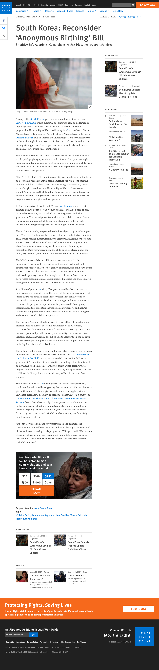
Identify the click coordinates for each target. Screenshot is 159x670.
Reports (49, 11)
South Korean (37, 119)
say (41, 383)
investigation (65, 206)
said (40, 289)
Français (44, 5)
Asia (36, 508)
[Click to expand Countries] (22, 11)
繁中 (30, 5)
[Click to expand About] (105, 11)
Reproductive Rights (26, 518)
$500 (24, 482)
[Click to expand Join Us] (92, 11)
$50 (24, 476)
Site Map (55, 642)
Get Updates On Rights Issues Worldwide (32, 629)
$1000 (36, 482)
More (95, 5)
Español (87, 5)
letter (70, 130)
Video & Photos (65, 11)
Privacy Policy (32, 642)
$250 (48, 476)
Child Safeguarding (67, 642)
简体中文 (122, 16)
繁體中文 (131, 16)
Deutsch (53, 5)
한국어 (139, 16)
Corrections (20, 642)
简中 (24, 5)
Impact (80, 11)
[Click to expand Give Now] (119, 11)
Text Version (81, 642)
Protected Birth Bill (26, 122)
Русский (78, 5)
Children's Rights (25, 515)
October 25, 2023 (24, 137)
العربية (18, 5)
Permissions (44, 642)
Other (48, 482)
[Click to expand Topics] (37, 11)
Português (69, 5)
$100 (36, 476)
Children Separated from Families (52, 515)
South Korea (46, 508)
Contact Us (10, 642)
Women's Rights (78, 515)
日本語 (60, 5)
